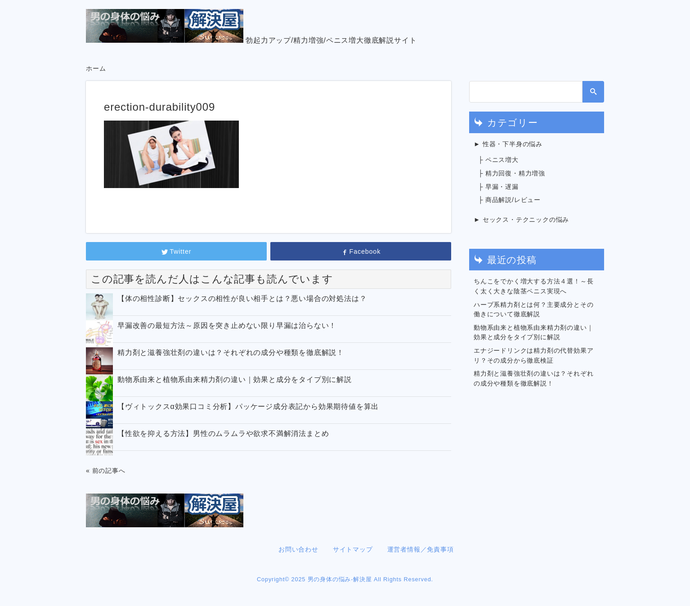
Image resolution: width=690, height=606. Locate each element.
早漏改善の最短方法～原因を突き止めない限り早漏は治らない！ (226, 325)
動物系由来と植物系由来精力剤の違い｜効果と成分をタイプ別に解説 (234, 379)
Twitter (176, 251)
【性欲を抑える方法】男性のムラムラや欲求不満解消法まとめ (223, 433)
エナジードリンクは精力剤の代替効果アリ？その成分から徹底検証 (533, 355)
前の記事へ (108, 470)
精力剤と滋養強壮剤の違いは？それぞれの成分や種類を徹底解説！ (230, 352)
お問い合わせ (298, 549)
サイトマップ (353, 549)
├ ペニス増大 (498, 159)
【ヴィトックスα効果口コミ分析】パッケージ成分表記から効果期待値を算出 (248, 406)
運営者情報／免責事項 (420, 549)
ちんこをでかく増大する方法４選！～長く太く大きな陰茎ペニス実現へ (533, 286)
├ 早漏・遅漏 (498, 186)
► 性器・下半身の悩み (508, 144)
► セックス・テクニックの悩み (521, 219)
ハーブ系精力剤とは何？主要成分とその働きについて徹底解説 (533, 309)
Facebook (361, 251)
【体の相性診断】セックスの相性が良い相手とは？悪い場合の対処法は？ (242, 298)
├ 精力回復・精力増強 (511, 173)
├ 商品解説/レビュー (509, 199)
